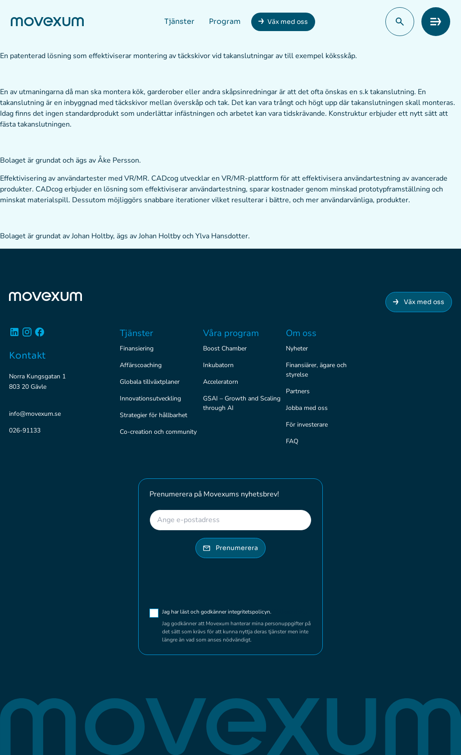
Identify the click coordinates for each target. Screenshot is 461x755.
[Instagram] (27, 335)
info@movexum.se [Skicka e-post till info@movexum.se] (35, 413)
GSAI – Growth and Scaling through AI (241, 403)
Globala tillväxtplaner (150, 382)
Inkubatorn (218, 365)
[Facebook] (39, 335)
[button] (399, 21)
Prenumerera (230, 548)
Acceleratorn (220, 382)
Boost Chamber (225, 348)
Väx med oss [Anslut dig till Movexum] (418, 302)
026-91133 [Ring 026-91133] (25, 430)
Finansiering (137, 348)
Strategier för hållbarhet (153, 415)
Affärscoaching (141, 365)
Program (224, 21)
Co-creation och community (158, 432)
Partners (298, 391)
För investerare (307, 424)
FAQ (292, 441)
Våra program (231, 333)
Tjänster (179, 21)
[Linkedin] (14, 335)
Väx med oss (287, 22)
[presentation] (217, 582)
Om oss (301, 333)
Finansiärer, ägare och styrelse (316, 370)
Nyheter (297, 348)
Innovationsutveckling (150, 398)
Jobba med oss (307, 408)
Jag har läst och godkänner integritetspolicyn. (234, 611)
